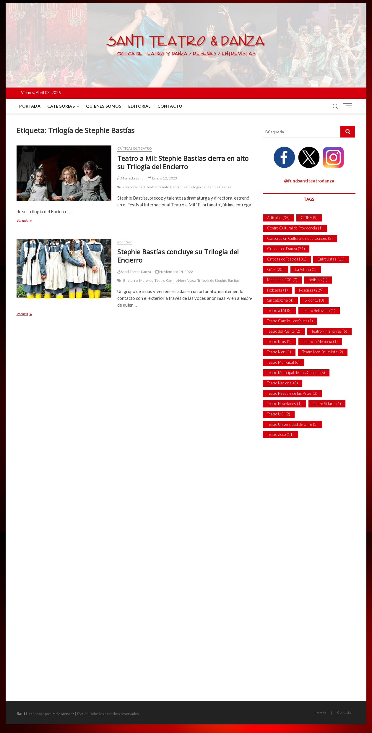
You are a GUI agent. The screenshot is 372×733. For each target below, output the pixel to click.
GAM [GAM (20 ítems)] (275, 269)
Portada (30, 106)
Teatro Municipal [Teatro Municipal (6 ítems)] (283, 362)
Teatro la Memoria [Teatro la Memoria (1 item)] (320, 341)
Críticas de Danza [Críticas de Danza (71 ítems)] (286, 248)
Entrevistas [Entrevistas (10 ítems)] (331, 259)
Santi (22, 713)
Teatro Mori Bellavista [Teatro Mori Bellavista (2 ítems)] (322, 351)
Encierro (130, 280)
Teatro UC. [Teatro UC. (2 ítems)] (278, 414)
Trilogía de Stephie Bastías (210, 187)
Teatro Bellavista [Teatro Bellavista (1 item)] (319, 310)
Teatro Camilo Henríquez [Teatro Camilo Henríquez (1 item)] (290, 320)
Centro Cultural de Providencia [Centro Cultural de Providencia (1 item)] (295, 228)
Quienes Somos (103, 106)
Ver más (28, 221)
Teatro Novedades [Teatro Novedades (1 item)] (284, 403)
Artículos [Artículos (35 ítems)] (278, 217)
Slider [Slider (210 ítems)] (314, 300)
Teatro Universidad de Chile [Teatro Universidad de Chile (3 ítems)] (292, 424)
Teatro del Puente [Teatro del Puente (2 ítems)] (283, 331)
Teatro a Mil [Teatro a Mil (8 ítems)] (279, 310)
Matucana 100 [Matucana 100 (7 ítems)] (282, 279)
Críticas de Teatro (134, 148)
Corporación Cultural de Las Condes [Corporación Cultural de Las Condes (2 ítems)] (300, 238)
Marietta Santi (130, 178)
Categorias (61, 106)
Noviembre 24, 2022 (174, 271)
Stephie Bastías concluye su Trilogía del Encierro (178, 255)
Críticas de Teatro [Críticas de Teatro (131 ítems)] (286, 259)
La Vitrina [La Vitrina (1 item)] (305, 269)
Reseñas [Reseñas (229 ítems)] (311, 290)
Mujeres (146, 280)
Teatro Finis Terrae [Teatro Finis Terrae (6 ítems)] (329, 331)
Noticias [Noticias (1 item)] (317, 279)
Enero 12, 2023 (162, 178)
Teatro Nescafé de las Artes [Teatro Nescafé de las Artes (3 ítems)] (292, 393)
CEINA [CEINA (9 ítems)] (309, 217)
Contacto (170, 106)
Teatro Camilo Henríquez (167, 187)
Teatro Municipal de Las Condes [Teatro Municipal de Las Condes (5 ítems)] (296, 372)
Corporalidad (133, 187)
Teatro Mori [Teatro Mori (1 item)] (279, 351)
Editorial (139, 106)
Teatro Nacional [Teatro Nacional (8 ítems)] (282, 383)
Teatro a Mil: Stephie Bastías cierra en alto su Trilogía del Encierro (182, 162)
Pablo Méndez (63, 713)
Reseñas (124, 242)
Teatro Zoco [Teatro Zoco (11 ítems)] (280, 434)
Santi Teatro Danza (134, 271)
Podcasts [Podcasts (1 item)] (277, 290)
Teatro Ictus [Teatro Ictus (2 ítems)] (279, 341)
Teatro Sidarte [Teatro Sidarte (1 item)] (327, 403)
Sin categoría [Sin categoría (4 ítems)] (280, 300)
